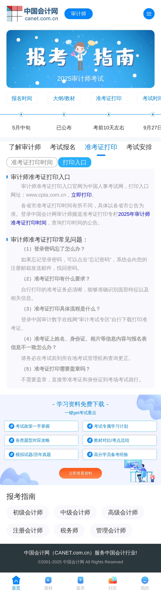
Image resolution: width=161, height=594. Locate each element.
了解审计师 (25, 147)
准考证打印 (101, 147)
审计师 (78, 14)
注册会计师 (28, 530)
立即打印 (81, 195)
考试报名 (63, 147)
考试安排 (139, 147)
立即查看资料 (80, 473)
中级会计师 (75, 512)
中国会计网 (37, 553)
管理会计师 (111, 530)
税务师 (69, 530)
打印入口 (75, 162)
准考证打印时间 (32, 162)
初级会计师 (28, 512)
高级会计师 (123, 512)
